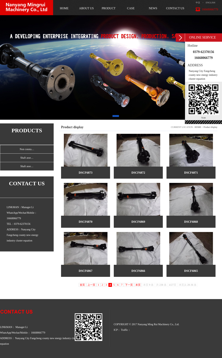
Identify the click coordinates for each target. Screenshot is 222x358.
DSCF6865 (191, 270)
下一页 (129, 285)
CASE (131, 8)
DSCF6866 (138, 270)
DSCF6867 (85, 270)
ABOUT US (86, 8)
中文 (198, 2)
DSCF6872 (138, 172)
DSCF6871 (191, 172)
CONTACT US (175, 8)
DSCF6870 (85, 221)
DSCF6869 (138, 221)
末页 (138, 285)
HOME (64, 8)
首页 (82, 285)
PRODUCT (109, 8)
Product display (210, 127)
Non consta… (27, 149)
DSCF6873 (85, 172)
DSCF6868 (191, 221)
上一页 (91, 285)
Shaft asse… (26, 157)
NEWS (153, 8)
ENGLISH (210, 2)
